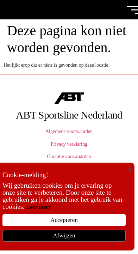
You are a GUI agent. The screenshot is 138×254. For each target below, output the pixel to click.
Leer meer (38, 207)
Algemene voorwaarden (69, 131)
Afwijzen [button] (64, 235)
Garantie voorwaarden (69, 156)
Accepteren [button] (63, 220)
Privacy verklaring (69, 144)
